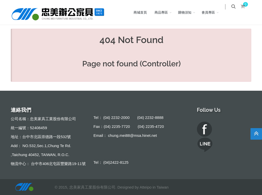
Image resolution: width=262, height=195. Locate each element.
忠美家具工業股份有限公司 (92, 187)
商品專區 (164, 12)
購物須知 (188, 12)
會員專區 (212, 12)
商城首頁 (143, 12)
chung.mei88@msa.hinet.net (132, 135)
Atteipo (146, 187)
